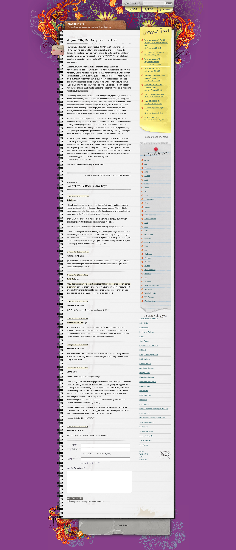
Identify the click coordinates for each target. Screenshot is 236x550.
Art (145, 164)
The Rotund (144, 445)
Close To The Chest (154, 118)
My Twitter (143, 400)
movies (147, 242)
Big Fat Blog (144, 327)
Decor (146, 187)
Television (148, 289)
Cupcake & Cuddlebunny (149, 345)
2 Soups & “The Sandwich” (154, 53)
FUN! (121, 175)
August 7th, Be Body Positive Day (92, 40)
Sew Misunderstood (147, 422)
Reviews (147, 273)
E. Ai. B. (70, 279)
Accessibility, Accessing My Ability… (154, 110)
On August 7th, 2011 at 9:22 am (77, 301)
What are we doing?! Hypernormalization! (152, 61)
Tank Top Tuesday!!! (151, 285)
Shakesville (144, 427)
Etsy (146, 203)
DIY (101, 175)
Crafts (146, 183)
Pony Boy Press (145, 413)
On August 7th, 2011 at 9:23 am (77, 345)
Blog (146, 172)
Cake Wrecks (144, 341)
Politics (147, 266)
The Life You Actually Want (154, 95)
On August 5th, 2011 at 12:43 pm (78, 252)
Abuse (146, 160)
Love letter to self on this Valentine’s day (153, 87)
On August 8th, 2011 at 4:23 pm (77, 368)
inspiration (127, 175)
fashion (147, 207)
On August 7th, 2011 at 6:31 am (77, 318)
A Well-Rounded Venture (149, 318)
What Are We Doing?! (152, 70)
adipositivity (144, 323)
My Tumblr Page (146, 395)
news (146, 250)
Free (146, 226)
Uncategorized (149, 301)
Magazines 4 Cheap (147, 377)
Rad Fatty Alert (149, 270)
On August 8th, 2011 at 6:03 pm (77, 426)
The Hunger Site (146, 440)
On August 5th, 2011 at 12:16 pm (78, 196)
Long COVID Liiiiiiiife (153, 102)
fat (104, 175)
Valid (144, 454)
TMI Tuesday (149, 297)
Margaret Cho (145, 386)
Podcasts (147, 262)
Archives (165, 9)
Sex (145, 277)
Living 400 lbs (145, 373)
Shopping (148, 281)
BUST (142, 336)
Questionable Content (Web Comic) (153, 418)
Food (146, 223)
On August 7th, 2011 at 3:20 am (77, 275)
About (149, 9)
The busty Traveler (146, 436)
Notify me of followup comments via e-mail (87, 501)
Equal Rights (149, 199)
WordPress (143, 459)
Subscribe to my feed (156, 137)
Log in (142, 451)
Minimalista (144, 391)
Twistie (70, 200)
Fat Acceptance (112, 175)
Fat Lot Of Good (145, 364)
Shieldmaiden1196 (75, 322)
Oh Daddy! (148, 254)
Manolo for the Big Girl (148, 382)
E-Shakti (143, 350)
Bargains (147, 168)
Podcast (147, 258)
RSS (80, 534)
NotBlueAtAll (77, 24)
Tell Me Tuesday (150, 293)
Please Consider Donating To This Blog (154, 409)
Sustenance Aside (146, 431)
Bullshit (147, 176)
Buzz (97, 175)
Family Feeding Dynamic (149, 354)
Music (146, 246)
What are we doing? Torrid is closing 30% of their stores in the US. (156, 44)
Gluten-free (148, 234)
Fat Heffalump (145, 359)
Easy (146, 195)
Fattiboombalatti (150, 219)
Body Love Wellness (147, 332)
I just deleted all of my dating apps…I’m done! (154, 77)
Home (133, 9)
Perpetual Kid (144, 404)
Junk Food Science (147, 368)
